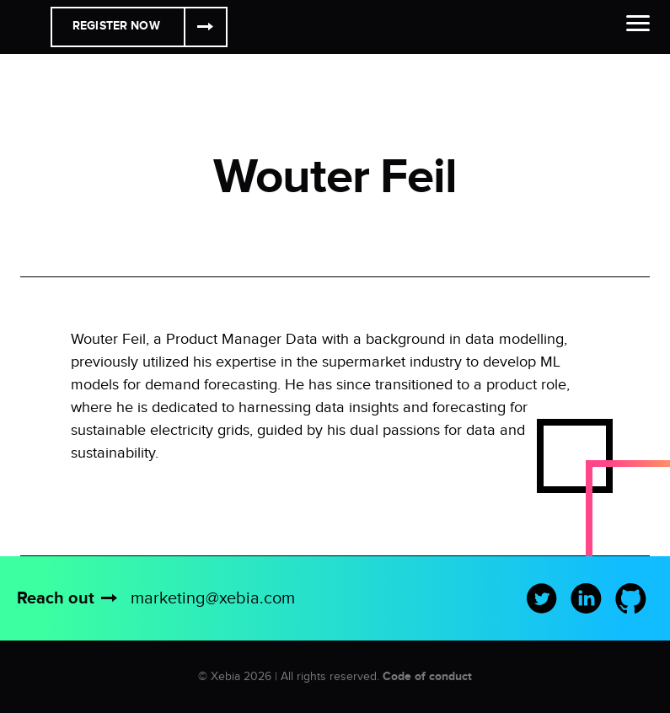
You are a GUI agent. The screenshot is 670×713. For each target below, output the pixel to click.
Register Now (116, 26)
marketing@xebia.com (213, 598)
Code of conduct (427, 676)
